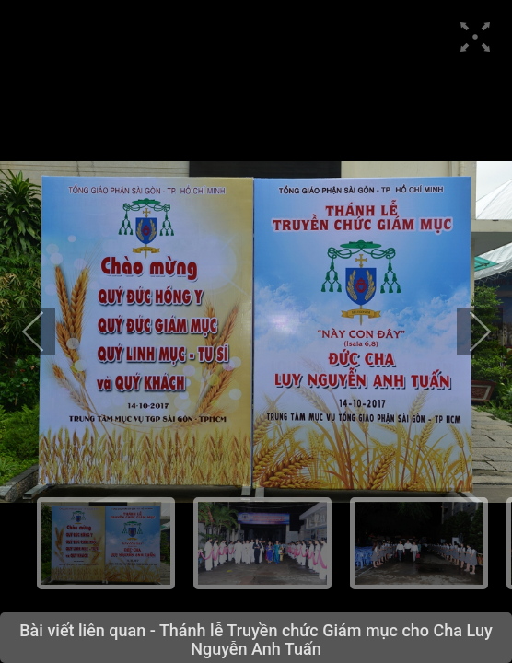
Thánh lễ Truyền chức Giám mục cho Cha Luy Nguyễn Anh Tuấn (326, 639)
